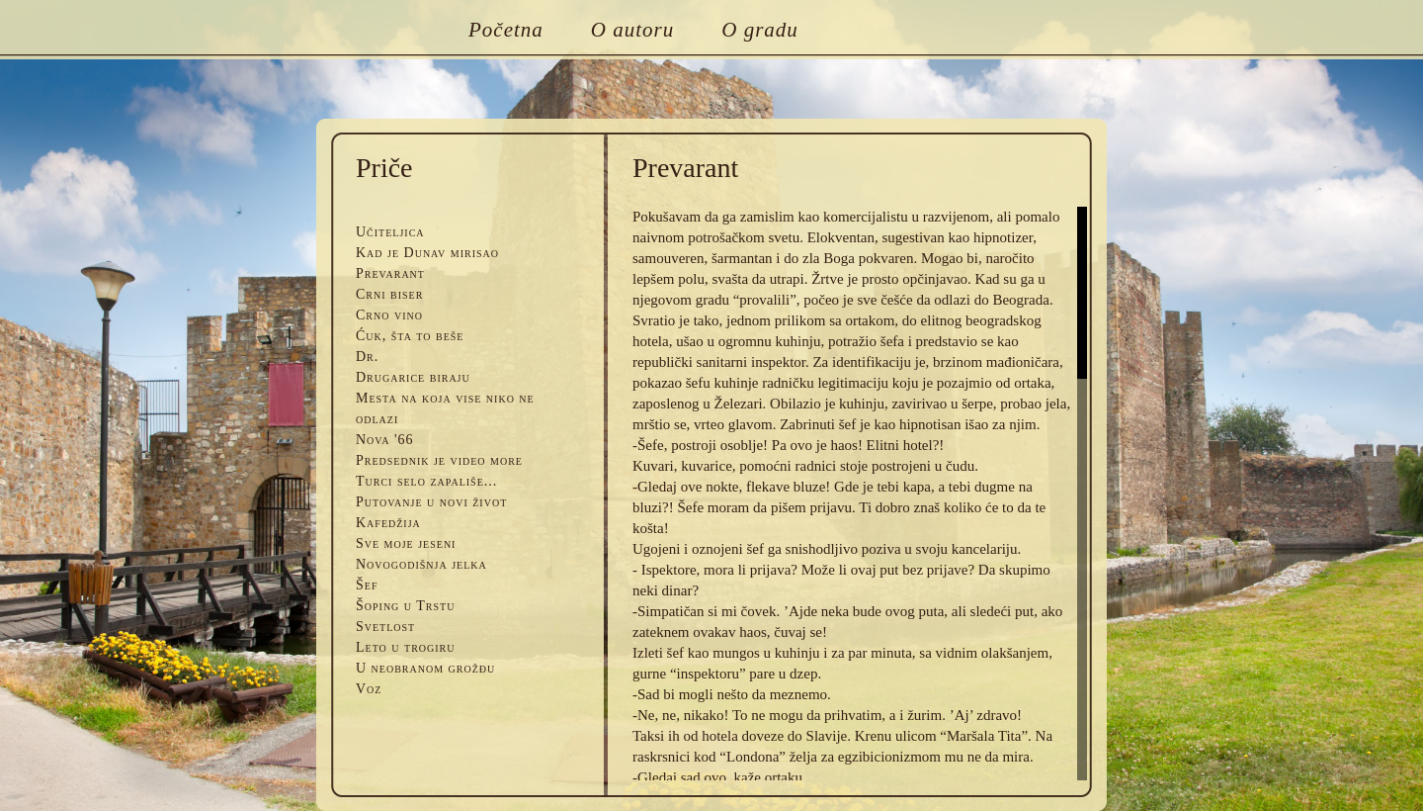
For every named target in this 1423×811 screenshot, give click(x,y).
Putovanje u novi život (431, 502)
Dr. (367, 356)
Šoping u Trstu (405, 605)
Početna (506, 30)
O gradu (759, 30)
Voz (368, 688)
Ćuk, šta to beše (409, 335)
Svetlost (385, 626)
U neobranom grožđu (425, 668)
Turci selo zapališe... (426, 481)
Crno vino (389, 315)
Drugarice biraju (413, 377)
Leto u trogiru (405, 647)
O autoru (632, 30)
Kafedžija (388, 522)
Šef (366, 585)
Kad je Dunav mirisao (427, 252)
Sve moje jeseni (406, 543)
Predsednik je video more (439, 460)
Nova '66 (385, 439)
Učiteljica (390, 232)
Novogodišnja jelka (421, 564)
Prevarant (390, 273)
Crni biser (389, 294)
